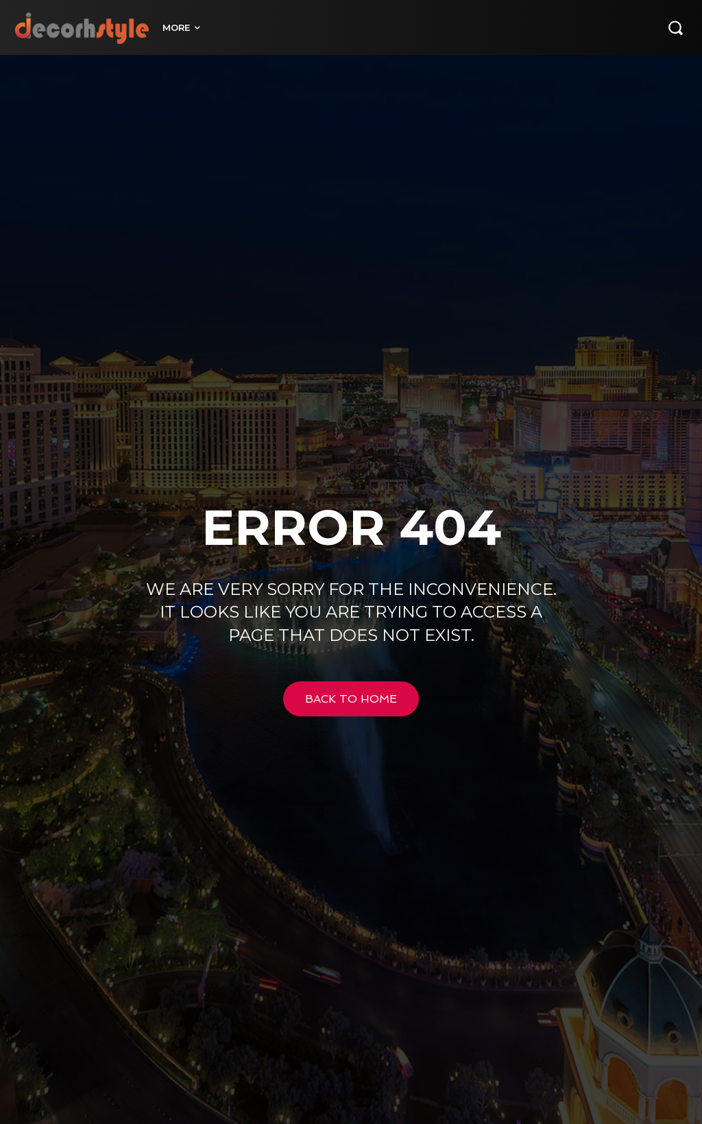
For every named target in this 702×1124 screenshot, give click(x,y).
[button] (675, 27)
